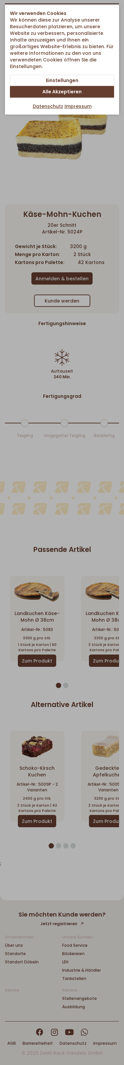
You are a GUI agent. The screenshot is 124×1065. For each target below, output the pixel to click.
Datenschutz (48, 106)
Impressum (78, 106)
